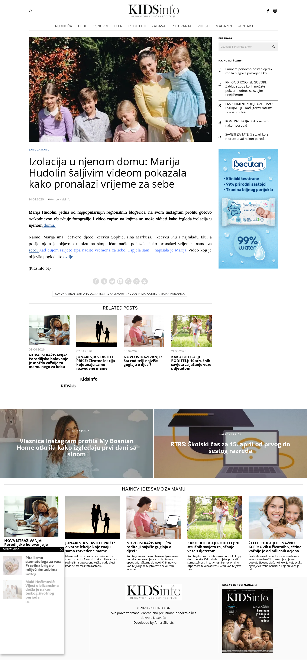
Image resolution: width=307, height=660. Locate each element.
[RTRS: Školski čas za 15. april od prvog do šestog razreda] (230, 443)
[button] (274, 46)
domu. (49, 225)
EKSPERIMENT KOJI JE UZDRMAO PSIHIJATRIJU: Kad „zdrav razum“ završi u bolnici (249, 108)
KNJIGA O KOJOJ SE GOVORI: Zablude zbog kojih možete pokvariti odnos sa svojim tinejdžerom (246, 88)
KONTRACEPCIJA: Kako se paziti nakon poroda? (248, 123)
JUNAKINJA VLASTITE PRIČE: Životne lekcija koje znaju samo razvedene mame (95, 363)
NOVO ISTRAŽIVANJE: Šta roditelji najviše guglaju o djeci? (143, 361)
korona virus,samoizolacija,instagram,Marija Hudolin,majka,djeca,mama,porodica (120, 294)
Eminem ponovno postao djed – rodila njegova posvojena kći (248, 71)
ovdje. (69, 256)
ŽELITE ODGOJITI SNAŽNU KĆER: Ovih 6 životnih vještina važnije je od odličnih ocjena (275, 547)
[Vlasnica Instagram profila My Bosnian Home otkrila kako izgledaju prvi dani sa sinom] (76, 443)
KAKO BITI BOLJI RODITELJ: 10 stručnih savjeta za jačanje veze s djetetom (191, 363)
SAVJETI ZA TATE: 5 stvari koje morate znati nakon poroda (246, 136)
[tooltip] (268, 11)
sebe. (34, 250)
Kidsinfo (64, 199)
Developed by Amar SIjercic (153, 623)
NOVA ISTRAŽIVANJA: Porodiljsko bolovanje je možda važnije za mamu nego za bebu (48, 361)
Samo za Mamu (39, 149)
